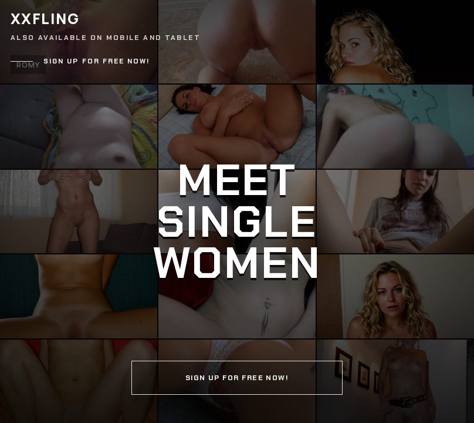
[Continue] (237, 211)
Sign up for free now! (96, 61)
